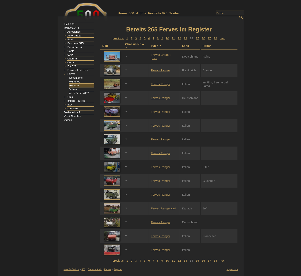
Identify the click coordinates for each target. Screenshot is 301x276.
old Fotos (74, 81)
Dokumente (76, 77)
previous (118, 38)
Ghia (70, 97)
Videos (73, 89)
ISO (69, 104)
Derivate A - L (72, 27)
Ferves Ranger (160, 70)
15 (197, 38)
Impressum (232, 269)
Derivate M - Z (72, 112)
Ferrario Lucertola (77, 70)
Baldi (70, 39)
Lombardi (72, 108)
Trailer (174, 13)
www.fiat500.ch (71, 269)
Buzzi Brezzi (74, 47)
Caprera (72, 58)
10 (167, 38)
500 (131, 13)
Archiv (141, 13)
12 (179, 38)
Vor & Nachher (72, 116)
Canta (70, 50)
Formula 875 (157, 13)
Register (74, 85)
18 (215, 38)
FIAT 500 (69, 24)
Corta (70, 62)
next (222, 38)
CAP (70, 54)
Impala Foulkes (76, 100)
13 (185, 38)
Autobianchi (74, 31)
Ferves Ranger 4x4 (163, 208)
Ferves (71, 74)
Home (122, 13)
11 (173, 38)
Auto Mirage (74, 35)
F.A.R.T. (72, 66)
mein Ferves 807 (79, 93)
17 (209, 38)
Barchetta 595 (75, 43)
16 (203, 38)
